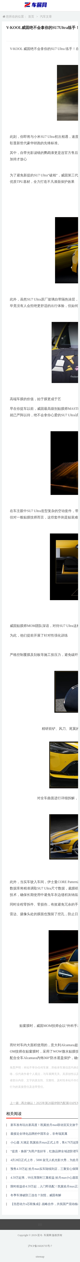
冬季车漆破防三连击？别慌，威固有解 (35, 1195)
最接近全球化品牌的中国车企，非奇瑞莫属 (38, 1133)
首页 (31, 16)
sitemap (40, 1256)
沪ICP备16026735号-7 (40, 1245)
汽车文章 (46, 16)
